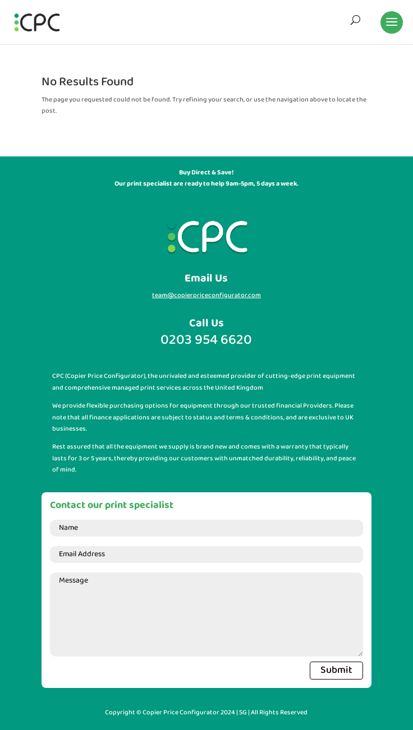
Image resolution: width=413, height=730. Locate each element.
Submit (336, 670)
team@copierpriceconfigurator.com (206, 295)
